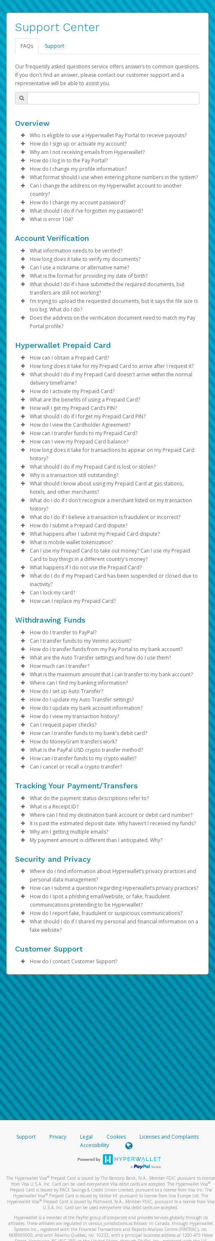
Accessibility (94, 1145)
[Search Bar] (113, 98)
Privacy (57, 1136)
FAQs (27, 46)
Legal (86, 1136)
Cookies (116, 1136)
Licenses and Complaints (169, 1136)
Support (54, 46)
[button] (22, 135)
